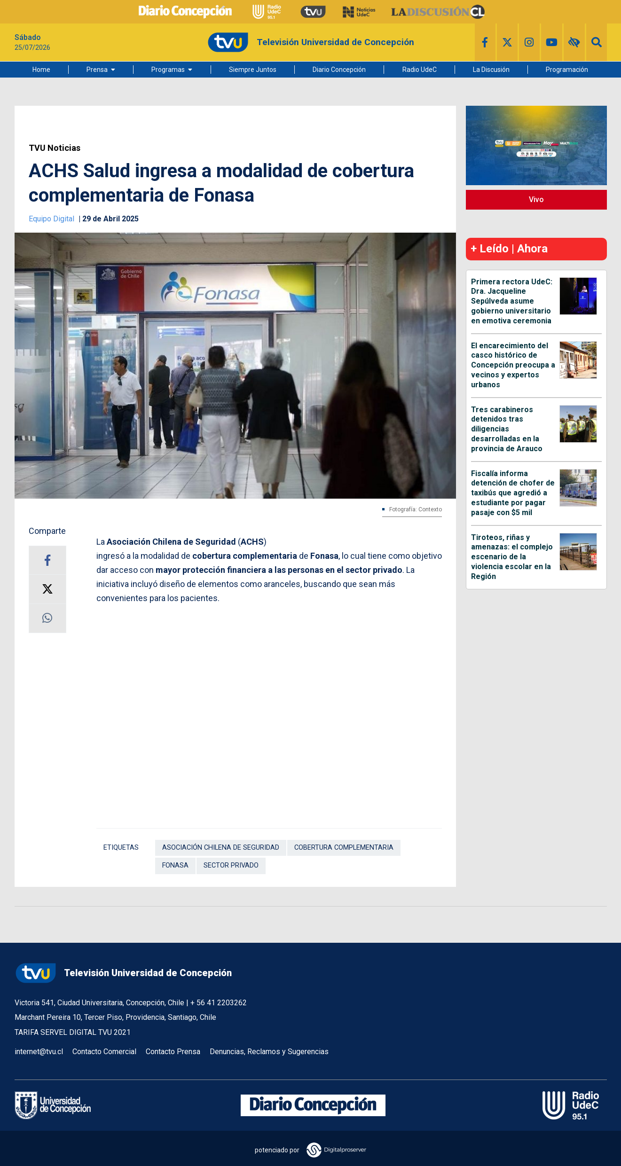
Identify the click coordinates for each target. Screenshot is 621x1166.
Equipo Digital (52, 218)
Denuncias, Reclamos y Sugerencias (269, 1051)
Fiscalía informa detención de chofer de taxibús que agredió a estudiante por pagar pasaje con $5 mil (513, 493)
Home (41, 69)
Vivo (536, 199)
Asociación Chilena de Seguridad (220, 848)
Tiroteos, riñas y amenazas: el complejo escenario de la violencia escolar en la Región (512, 557)
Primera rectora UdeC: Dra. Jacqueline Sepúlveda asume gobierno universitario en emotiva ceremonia (511, 301)
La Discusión (491, 69)
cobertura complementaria (343, 848)
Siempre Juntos (252, 69)
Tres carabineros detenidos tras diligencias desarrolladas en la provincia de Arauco (506, 429)
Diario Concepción (339, 69)
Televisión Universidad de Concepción (123, 973)
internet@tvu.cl (39, 1051)
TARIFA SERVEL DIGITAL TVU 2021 (73, 1032)
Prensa (97, 69)
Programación (567, 69)
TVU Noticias (54, 148)
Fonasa (175, 865)
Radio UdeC (419, 69)
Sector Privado (231, 865)
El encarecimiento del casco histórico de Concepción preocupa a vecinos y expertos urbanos (513, 365)
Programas (168, 69)
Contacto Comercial (104, 1051)
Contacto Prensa (173, 1051)
